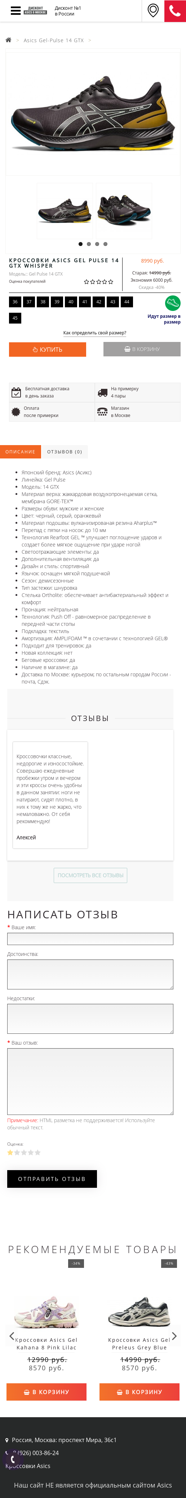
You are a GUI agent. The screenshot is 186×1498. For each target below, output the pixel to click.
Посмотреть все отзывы (90, 875)
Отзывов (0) (65, 452)
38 (42, 302)
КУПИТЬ (51, 349)
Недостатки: (21, 998)
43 (112, 302)
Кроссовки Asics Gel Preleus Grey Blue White (139, 1347)
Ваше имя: (24, 927)
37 (29, 302)
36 (15, 302)
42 (98, 302)
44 (126, 302)
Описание (20, 452)
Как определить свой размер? (95, 333)
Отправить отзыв (52, 1178)
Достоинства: (22, 953)
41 (85, 302)
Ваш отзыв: (25, 1042)
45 (15, 318)
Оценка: (15, 1144)
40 (71, 302)
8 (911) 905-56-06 (175, 11)
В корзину (142, 349)
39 (56, 302)
